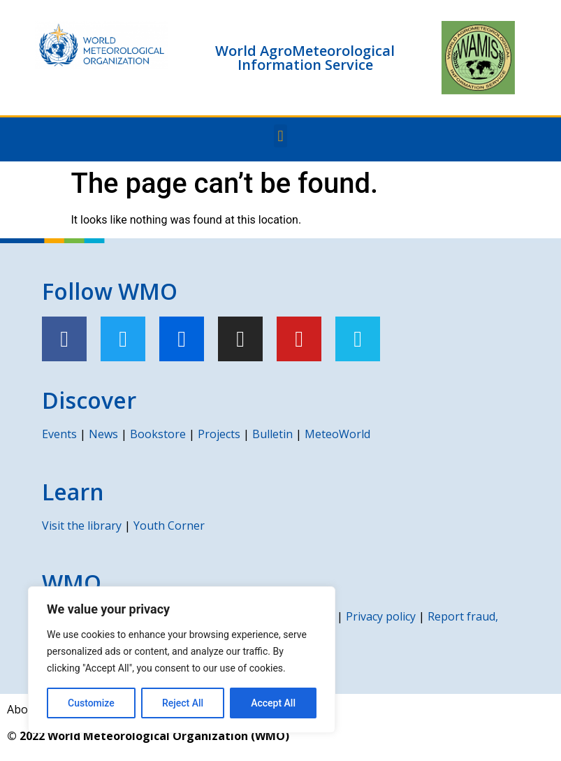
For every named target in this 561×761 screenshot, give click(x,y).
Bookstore (158, 434)
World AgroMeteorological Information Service (305, 57)
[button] (280, 135)
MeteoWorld (337, 434)
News (103, 434)
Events (59, 434)
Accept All (273, 703)
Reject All (182, 703)
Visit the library (82, 525)
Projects (219, 434)
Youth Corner (169, 525)
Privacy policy (381, 616)
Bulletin (272, 434)
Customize (91, 703)
